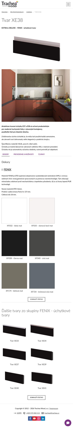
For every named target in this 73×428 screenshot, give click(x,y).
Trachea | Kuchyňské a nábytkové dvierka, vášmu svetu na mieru (10, 4)
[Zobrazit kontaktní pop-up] (67, 422)
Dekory (5, 154)
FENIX (7, 169)
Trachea (4, 12)
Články (41, 154)
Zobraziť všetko (36, 299)
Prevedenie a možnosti (24, 154)
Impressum (54, 408)
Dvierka (29, 12)
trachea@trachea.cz (52, 413)
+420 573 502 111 (33, 413)
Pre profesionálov (17, 12)
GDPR (19, 413)
